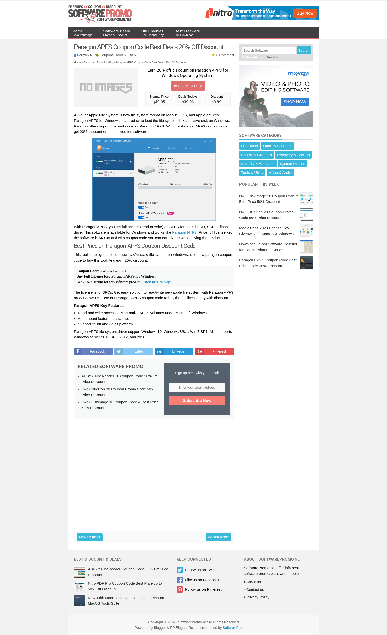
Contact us (255, 589)
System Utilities (292, 164)
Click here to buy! (156, 282)
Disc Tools (249, 146)
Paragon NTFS (184, 232)
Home (82, 33)
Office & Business (277, 146)
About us (253, 582)
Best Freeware (187, 33)
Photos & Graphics (256, 155)
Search (303, 50)
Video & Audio (280, 172)
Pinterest (219, 351)
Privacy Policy (257, 597)
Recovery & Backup (293, 155)
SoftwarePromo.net (237, 628)
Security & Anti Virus (258, 164)
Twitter (138, 351)
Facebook (97, 351)
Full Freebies (152, 33)
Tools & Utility (252, 172)
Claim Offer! (188, 86)
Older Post (218, 537)
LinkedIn (178, 351)
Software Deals (116, 33)
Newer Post (89, 537)
